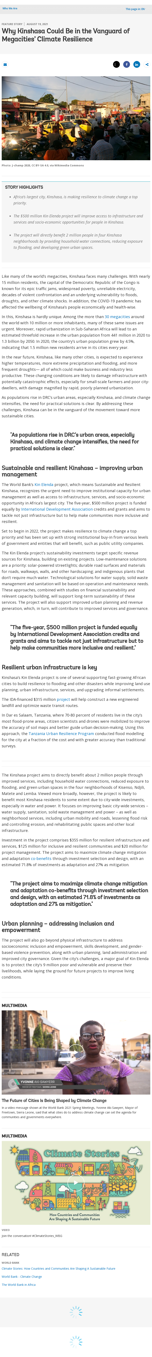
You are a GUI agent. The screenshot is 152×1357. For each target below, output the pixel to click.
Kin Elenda (44, 484)
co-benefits (41, 858)
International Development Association (57, 509)
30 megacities (117, 316)
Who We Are (10, 8)
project (63, 699)
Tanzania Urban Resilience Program (61, 733)
